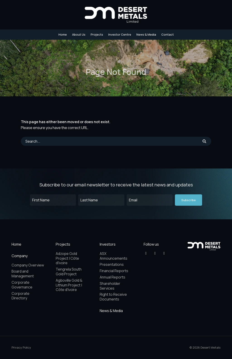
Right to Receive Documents (113, 297)
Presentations (112, 264)
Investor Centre (119, 34)
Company (20, 255)
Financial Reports (114, 270)
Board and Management (23, 273)
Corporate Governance (22, 285)
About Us (78, 34)
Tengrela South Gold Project (69, 271)
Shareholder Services (110, 286)
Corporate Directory (20, 296)
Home (62, 34)
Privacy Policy (21, 347)
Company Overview (28, 265)
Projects (97, 34)
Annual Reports (112, 277)
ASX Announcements (113, 256)
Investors (108, 244)
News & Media (146, 34)
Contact (167, 34)
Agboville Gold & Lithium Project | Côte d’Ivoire (69, 285)
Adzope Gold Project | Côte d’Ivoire (67, 258)
